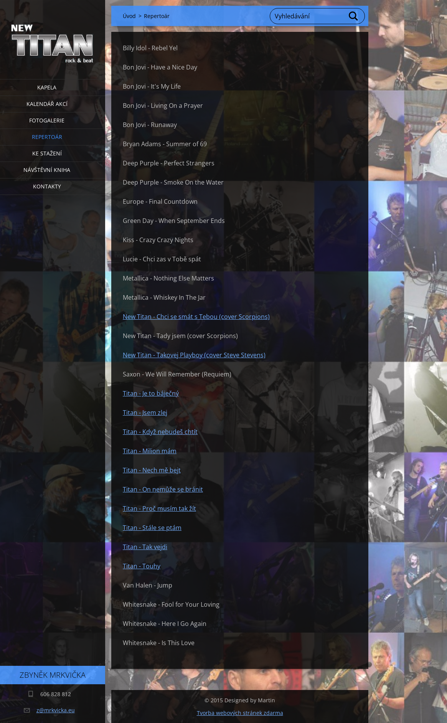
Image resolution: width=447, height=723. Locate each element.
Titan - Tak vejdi (145, 547)
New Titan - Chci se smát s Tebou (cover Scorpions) (196, 316)
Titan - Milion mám (149, 451)
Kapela (46, 87)
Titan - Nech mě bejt (152, 470)
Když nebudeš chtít (170, 432)
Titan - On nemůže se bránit (163, 489)
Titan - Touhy (141, 566)
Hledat (354, 16)
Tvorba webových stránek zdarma (240, 712)
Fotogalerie (46, 120)
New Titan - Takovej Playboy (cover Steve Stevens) (194, 355)
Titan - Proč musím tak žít (159, 508)
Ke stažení (47, 153)
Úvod (129, 16)
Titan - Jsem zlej (145, 412)
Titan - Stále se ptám (152, 527)
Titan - (132, 432)
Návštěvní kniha (46, 169)
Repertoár (47, 136)
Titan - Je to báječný (151, 393)
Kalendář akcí (47, 103)
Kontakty (47, 186)
